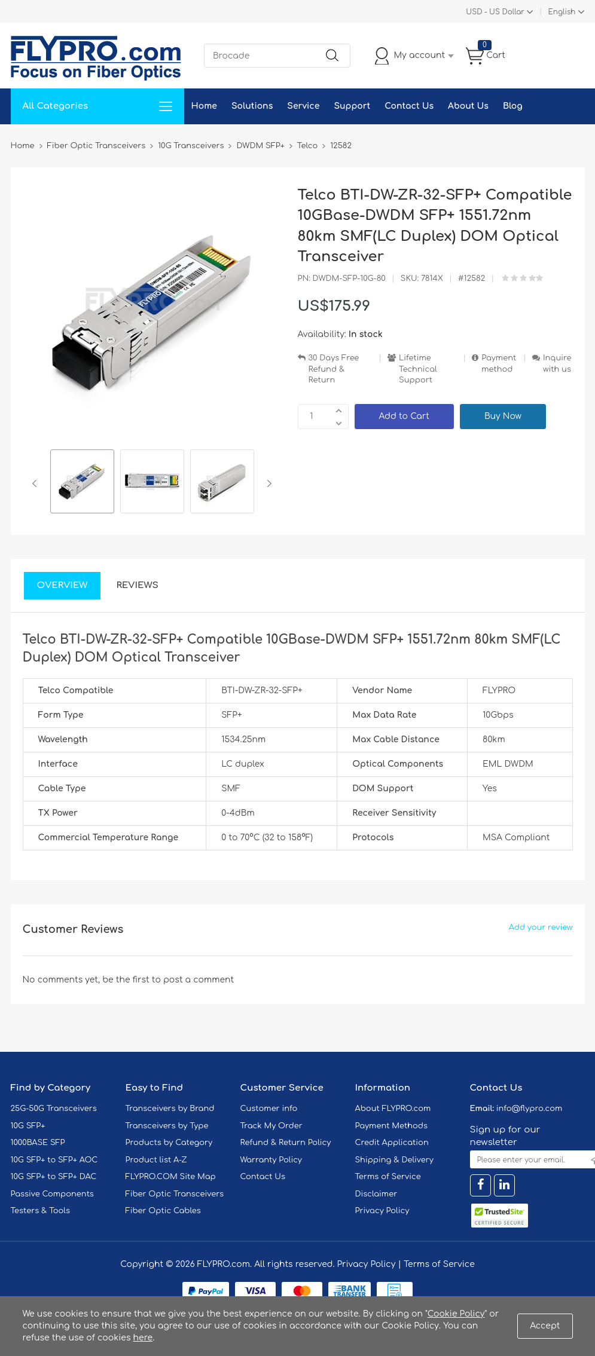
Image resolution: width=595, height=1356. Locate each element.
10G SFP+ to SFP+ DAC (54, 1177)
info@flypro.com (529, 1108)
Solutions (252, 106)
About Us (468, 106)
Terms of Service (388, 1177)
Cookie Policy (456, 1313)
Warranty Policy (271, 1160)
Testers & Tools (41, 1211)
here (143, 1337)
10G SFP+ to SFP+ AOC (54, 1160)
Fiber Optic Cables (163, 1211)
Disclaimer (376, 1194)
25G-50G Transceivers (54, 1108)
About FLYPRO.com (393, 1108)
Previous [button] (36, 483)
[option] (82, 483)
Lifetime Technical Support (418, 369)
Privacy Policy (382, 1211)
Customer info (269, 1108)
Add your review (541, 927)
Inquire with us (557, 364)
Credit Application (392, 1142)
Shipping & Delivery (394, 1160)
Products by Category (169, 1142)
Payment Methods (391, 1126)
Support (352, 106)
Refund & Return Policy (285, 1142)
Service (303, 106)
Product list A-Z (156, 1160)
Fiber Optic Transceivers (175, 1194)
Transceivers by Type (167, 1126)
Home (204, 106)
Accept (545, 1325)
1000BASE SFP (38, 1142)
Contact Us (409, 106)
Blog (513, 106)
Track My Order (271, 1126)
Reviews (137, 585)
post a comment (198, 979)
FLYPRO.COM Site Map (171, 1177)
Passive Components (52, 1194)
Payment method (498, 364)
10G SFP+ (28, 1126)
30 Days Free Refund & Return (334, 369)
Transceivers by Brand (170, 1108)
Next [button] (267, 483)
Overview (62, 585)
